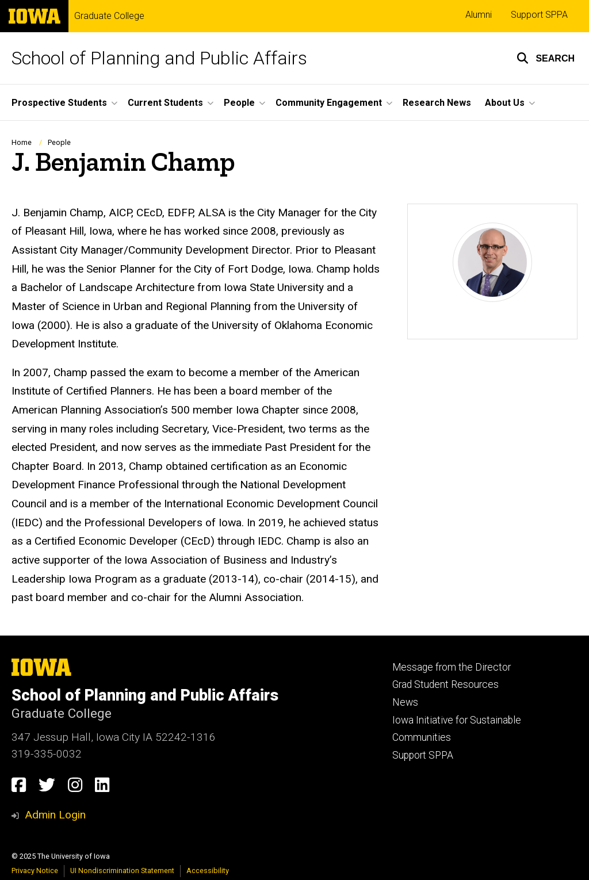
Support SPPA (539, 14)
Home (22, 142)
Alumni (478, 14)
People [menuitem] (239, 102)
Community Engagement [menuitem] (329, 102)
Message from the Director (451, 667)
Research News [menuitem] (437, 102)
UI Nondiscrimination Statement (122, 870)
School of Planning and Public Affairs (159, 58)
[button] (545, 58)
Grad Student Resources (445, 684)
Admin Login (55, 814)
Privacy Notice (35, 870)
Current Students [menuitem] (165, 102)
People (59, 142)
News (405, 702)
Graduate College (109, 16)
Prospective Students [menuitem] (59, 102)
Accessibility (207, 870)
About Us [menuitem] (505, 102)
